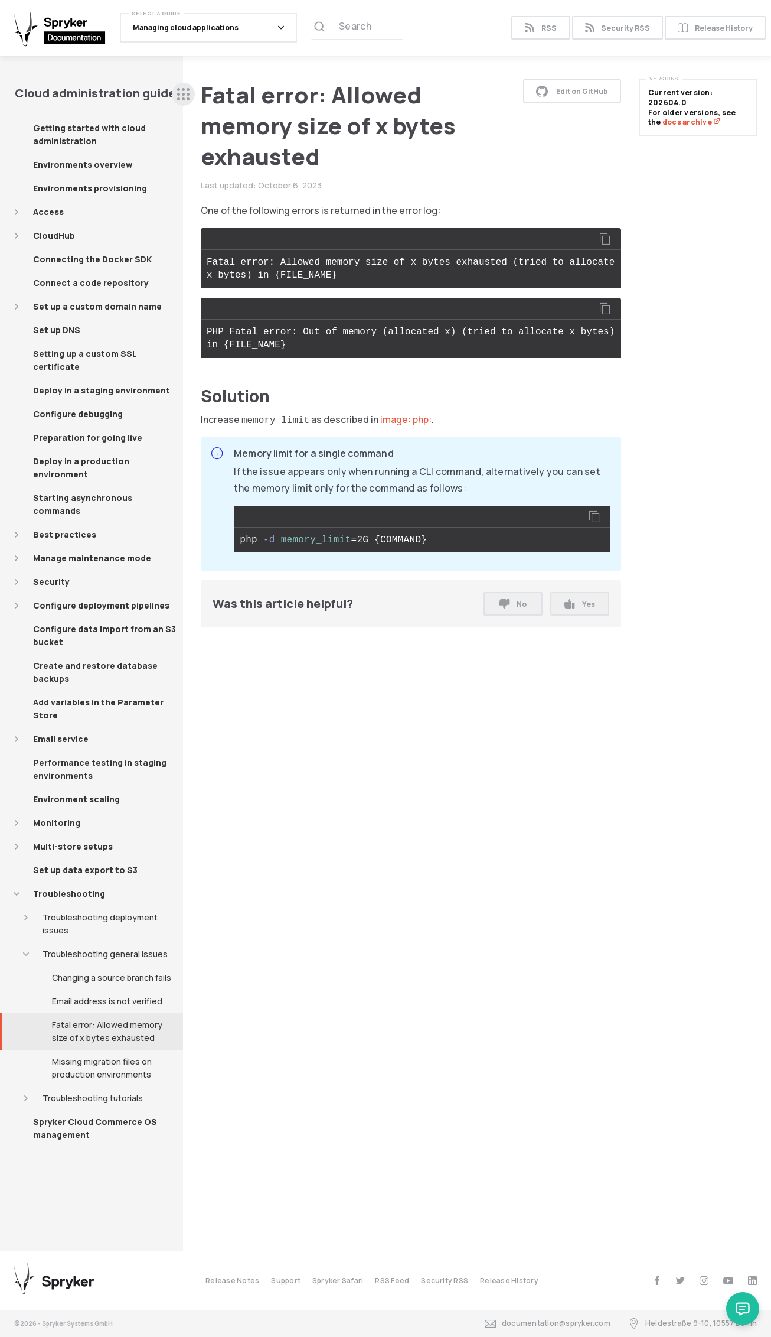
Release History (715, 28)
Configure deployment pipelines (101, 605)
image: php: (406, 419)
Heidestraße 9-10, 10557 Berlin (692, 1323)
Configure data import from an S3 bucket (104, 635)
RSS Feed (392, 1281)
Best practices (64, 534)
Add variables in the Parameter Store (98, 709)
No (513, 604)
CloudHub (54, 235)
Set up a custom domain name (97, 306)
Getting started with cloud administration (89, 134)
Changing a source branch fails (111, 977)
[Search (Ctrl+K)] (357, 28)
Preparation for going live (87, 437)
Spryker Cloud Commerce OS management (95, 1128)
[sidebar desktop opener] (183, 94)
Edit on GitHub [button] (572, 91)
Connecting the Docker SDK (92, 259)
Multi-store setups (73, 846)
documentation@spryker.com (547, 1323)
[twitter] (680, 1280)
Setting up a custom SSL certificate (85, 360)
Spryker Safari (337, 1281)
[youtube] (728, 1281)
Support (285, 1281)
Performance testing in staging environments (99, 769)
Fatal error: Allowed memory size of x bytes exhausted (107, 1031)
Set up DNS (56, 330)
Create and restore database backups (95, 672)
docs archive (691, 122)
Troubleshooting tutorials (93, 1098)
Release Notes (232, 1281)
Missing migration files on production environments (102, 1068)
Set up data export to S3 (85, 870)
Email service (61, 738)
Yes (579, 604)
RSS (540, 28)
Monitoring (56, 822)
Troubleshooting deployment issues (100, 924)
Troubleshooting (69, 893)
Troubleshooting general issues (105, 953)
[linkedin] (752, 1280)
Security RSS (617, 28)
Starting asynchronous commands (82, 504)
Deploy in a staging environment (101, 390)
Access (48, 211)
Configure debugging (78, 413)
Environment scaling (76, 799)
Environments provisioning (90, 188)
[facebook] (656, 1280)
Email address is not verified (107, 1001)
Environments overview (82, 164)
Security (51, 581)
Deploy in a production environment (81, 468)
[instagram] (704, 1280)
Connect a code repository (91, 282)
